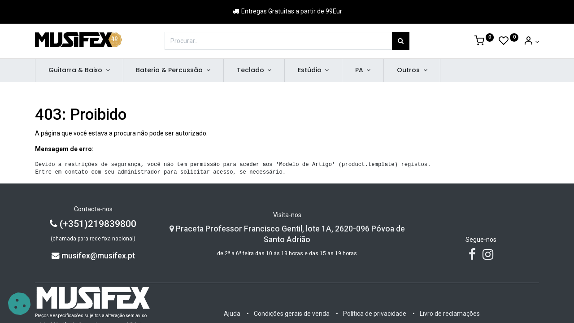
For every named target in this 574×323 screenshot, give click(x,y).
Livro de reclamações (450, 313)
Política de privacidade (374, 313)
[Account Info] (531, 41)
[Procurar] (400, 41)
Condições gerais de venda (292, 313)
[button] (19, 303)
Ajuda (232, 313)
